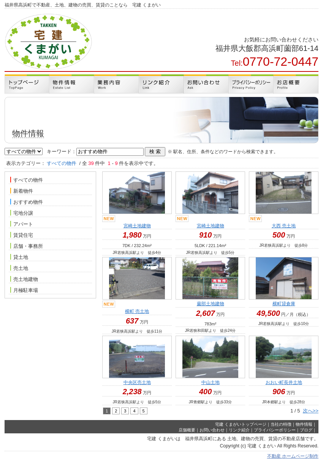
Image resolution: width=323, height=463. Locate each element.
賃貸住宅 (21, 235)
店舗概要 (187, 430)
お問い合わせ (212, 430)
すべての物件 (26, 180)
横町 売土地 (137, 311)
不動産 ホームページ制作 (292, 456)
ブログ (306, 430)
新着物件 (21, 191)
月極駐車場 (24, 290)
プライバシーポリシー (275, 430)
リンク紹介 (239, 430)
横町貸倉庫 (283, 303)
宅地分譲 (22, 213)
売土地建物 (24, 279)
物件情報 (304, 424)
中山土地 (210, 382)
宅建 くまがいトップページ (240, 424)
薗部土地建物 (210, 303)
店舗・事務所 (26, 246)
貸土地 (19, 257)
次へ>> (310, 411)
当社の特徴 (281, 424)
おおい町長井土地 (284, 382)
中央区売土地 (137, 382)
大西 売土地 (284, 225)
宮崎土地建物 (137, 225)
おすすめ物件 (26, 202)
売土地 (19, 268)
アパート (21, 224)
